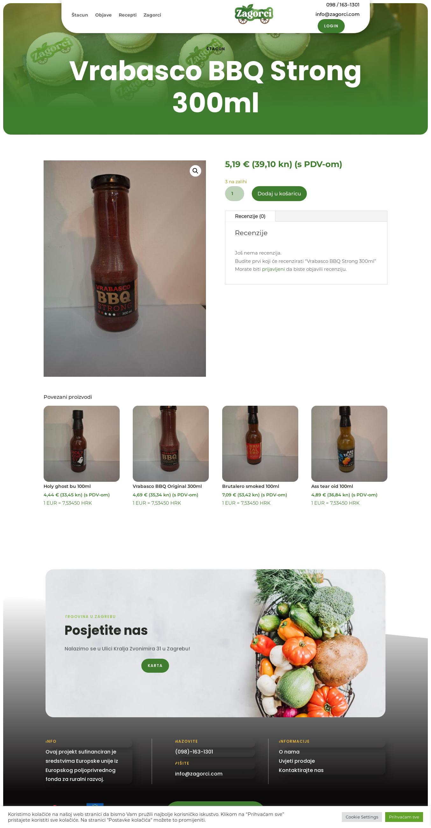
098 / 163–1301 (342, 5)
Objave (103, 15)
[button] (195, 171)
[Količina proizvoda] (234, 193)
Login (331, 26)
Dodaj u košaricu (279, 194)
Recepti (128, 15)
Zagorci (152, 15)
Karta (155, 665)
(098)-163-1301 (194, 751)
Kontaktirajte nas (301, 770)
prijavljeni (273, 269)
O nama (289, 751)
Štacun (80, 15)
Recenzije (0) (250, 216)
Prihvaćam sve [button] (404, 816)
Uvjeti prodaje (297, 761)
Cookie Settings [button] (362, 816)
